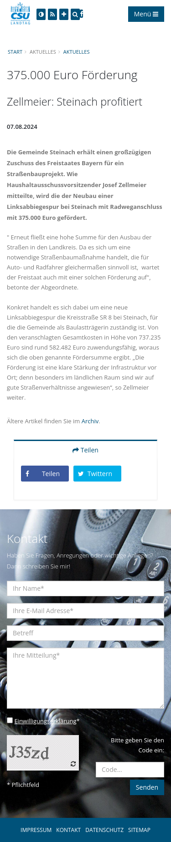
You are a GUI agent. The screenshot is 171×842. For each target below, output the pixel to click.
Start (15, 51)
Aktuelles (76, 51)
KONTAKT (68, 830)
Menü (146, 14)
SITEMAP (139, 830)
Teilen (85, 450)
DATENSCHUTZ (104, 830)
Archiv (90, 421)
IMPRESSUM (36, 830)
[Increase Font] (63, 14)
